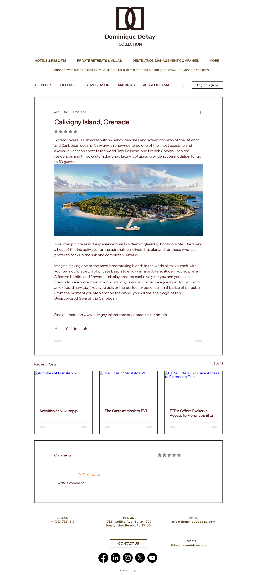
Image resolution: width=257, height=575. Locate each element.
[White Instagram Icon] (189, 558)
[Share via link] (86, 328)
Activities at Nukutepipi (58, 411)
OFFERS (66, 85)
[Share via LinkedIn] (76, 328)
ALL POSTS (43, 85)
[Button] (51, 61)
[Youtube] (152, 558)
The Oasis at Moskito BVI (126, 411)
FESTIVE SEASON (95, 85)
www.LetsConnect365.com (188, 70)
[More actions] (200, 111)
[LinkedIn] (115, 558)
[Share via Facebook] (56, 328)
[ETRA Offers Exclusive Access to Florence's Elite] (193, 387)
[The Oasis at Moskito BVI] (128, 387)
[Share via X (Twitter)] (66, 328)
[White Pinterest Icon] (201, 558)
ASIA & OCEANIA (156, 85)
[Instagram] (128, 558)
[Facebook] (103, 558)
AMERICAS (126, 85)
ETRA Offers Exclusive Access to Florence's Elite (191, 413)
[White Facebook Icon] (164, 558)
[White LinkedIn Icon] (177, 558)
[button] (182, 85)
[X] (140, 558)
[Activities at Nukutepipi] (63, 387)
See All (218, 363)
